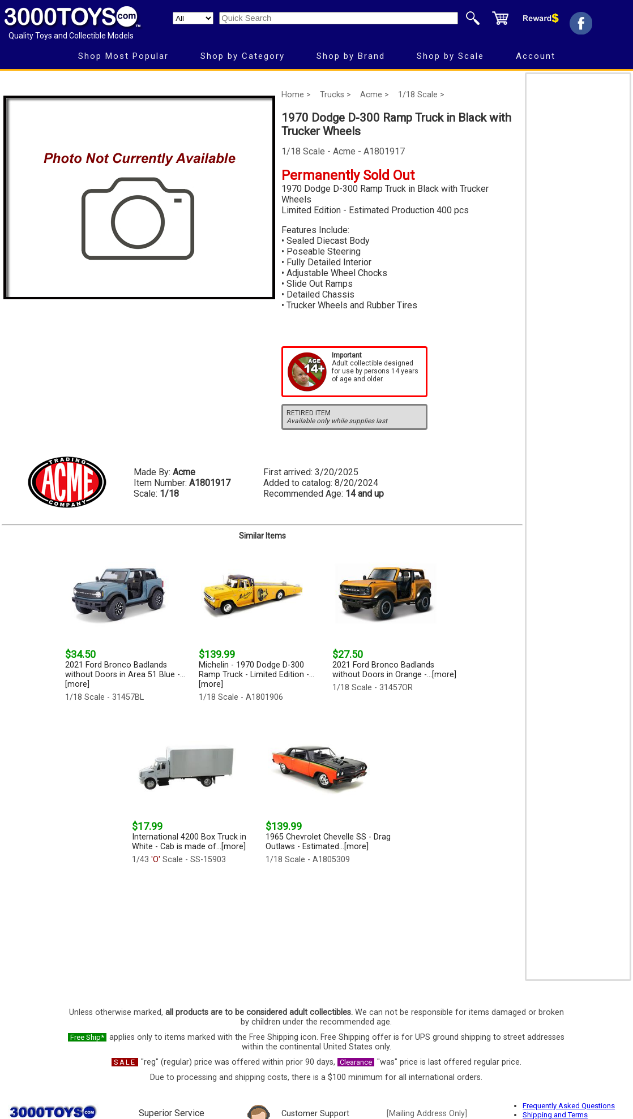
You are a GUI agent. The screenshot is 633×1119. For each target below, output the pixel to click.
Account (535, 56)
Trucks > (335, 95)
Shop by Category (242, 56)
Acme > (374, 95)
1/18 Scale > (421, 95)
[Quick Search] (338, 18)
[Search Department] (193, 18)
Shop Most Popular (123, 56)
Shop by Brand (350, 56)
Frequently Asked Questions (569, 1105)
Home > (296, 95)
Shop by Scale (450, 56)
